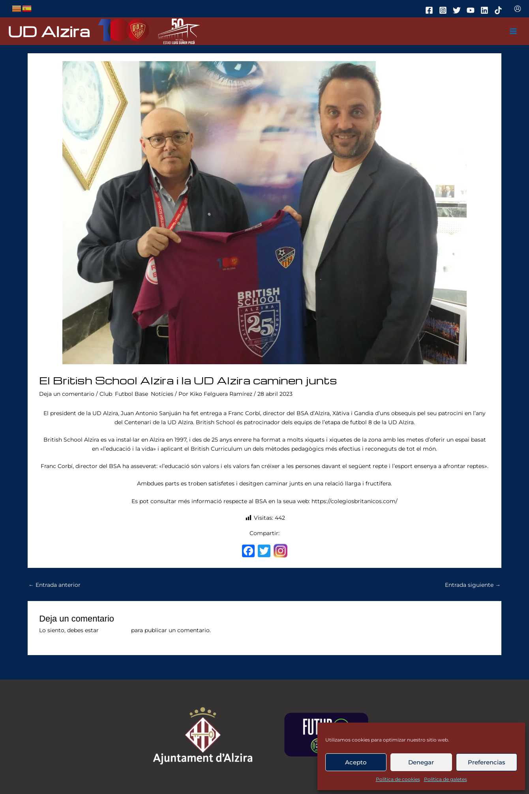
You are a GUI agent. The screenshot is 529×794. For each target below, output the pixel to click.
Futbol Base (131, 394)
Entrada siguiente (473, 585)
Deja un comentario (66, 394)
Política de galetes (445, 779)
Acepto (356, 762)
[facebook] (430, 10)
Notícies (162, 394)
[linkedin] (485, 10)
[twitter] (458, 10)
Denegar (421, 762)
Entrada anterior (54, 585)
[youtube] (472, 10)
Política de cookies (398, 779)
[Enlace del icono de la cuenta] (517, 8)
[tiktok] (499, 10)
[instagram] (444, 10)
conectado (114, 630)
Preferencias (486, 762)
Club (105, 394)
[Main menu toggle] (513, 31)
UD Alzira (49, 31)
